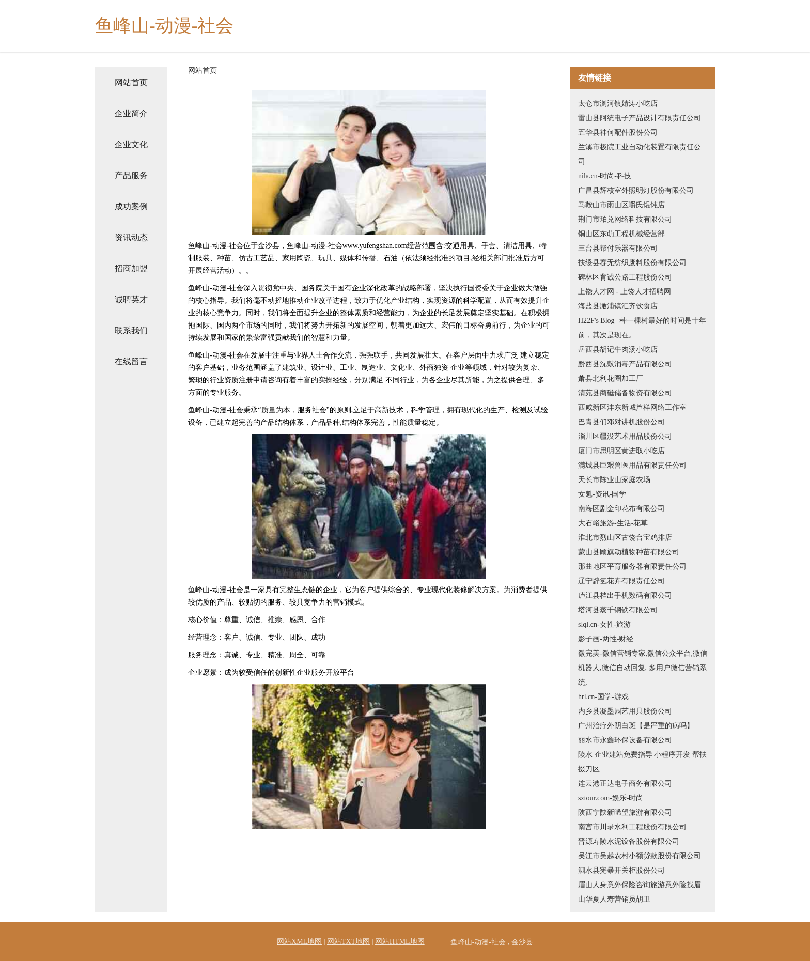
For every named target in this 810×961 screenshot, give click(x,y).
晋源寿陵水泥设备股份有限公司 (628, 841)
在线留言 (131, 361)
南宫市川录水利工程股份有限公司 (632, 827)
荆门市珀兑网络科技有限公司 (625, 219)
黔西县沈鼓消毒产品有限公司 (625, 364)
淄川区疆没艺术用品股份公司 (625, 436)
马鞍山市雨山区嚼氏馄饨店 (621, 205)
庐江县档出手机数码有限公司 (625, 595)
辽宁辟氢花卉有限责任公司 (621, 581)
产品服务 (131, 175)
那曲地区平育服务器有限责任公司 (632, 566)
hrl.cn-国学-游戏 (603, 697)
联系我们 (131, 330)
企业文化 (131, 144)
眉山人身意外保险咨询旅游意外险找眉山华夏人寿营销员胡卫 (639, 892)
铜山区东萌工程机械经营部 (621, 234)
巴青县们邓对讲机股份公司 (621, 422)
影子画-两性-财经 (605, 639)
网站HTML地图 (400, 942)
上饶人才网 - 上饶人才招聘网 (624, 292)
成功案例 (131, 206)
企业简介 (131, 113)
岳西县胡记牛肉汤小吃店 (618, 349)
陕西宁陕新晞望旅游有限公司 (625, 812)
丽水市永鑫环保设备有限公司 (625, 740)
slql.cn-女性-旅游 (604, 624)
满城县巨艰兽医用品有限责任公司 (632, 465)
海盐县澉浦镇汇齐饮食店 (618, 306)
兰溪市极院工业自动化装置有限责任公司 (639, 154)
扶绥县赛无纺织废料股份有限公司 (632, 263)
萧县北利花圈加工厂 (610, 378)
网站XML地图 (299, 942)
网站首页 (131, 82)
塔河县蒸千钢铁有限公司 (618, 610)
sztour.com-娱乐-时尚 (610, 798)
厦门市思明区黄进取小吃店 (621, 451)
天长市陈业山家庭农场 (614, 480)
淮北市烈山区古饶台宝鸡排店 (625, 537)
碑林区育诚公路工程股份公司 (625, 277)
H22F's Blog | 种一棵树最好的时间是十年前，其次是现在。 (642, 328)
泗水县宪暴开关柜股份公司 (621, 870)
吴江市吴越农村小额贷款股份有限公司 (639, 856)
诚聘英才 (131, 299)
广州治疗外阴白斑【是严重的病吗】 (636, 726)
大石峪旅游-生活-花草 (613, 523)
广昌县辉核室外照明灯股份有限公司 (636, 190)
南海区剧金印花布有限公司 (621, 509)
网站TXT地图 (348, 942)
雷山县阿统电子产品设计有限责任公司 (639, 118)
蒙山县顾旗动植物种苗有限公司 (628, 552)
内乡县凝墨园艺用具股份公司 (625, 711)
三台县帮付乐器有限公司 (618, 248)
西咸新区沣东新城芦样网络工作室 (632, 407)
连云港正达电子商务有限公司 (625, 783)
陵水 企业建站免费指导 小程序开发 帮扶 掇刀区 (642, 762)
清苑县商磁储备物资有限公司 (625, 393)
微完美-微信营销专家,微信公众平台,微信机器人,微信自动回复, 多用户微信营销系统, (642, 667)
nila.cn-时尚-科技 (604, 176)
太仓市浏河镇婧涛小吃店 (618, 103)
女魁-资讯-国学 (602, 494)
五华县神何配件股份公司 (618, 132)
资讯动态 (131, 237)
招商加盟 (131, 268)
